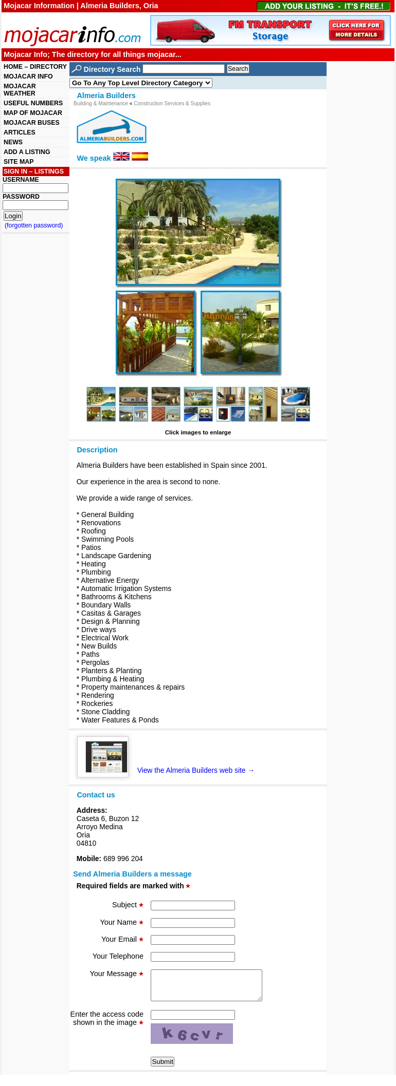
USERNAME (21, 179)
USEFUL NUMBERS (33, 103)
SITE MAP (18, 161)
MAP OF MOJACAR (33, 113)
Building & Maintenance (101, 103)
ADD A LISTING (27, 152)
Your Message (116, 973)
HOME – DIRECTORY (35, 66)
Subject (127, 905)
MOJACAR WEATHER (20, 90)
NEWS (13, 142)
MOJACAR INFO (28, 76)
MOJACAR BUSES (32, 122)
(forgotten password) (34, 225)
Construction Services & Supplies (172, 103)
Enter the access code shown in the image (106, 1024)
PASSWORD (21, 196)
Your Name (121, 922)
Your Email (122, 939)
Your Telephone (118, 956)
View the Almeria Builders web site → (170, 770)
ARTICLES (19, 132)
